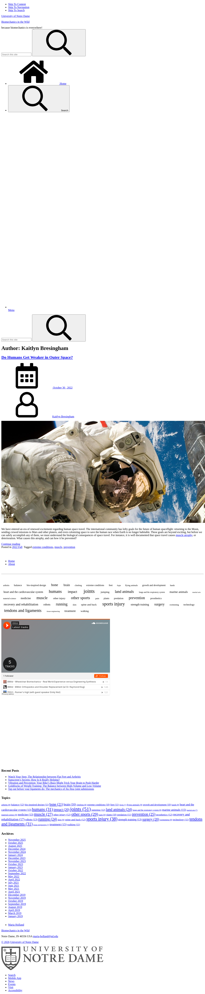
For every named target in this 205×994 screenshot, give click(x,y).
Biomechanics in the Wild (15, 21)
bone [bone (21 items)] (54, 585)
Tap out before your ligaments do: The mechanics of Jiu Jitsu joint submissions (51, 788)
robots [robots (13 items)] (46, 604)
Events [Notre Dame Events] (12, 984)
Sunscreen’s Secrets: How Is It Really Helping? (34, 779)
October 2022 (15, 870)
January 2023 (15, 867)
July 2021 (13, 882)
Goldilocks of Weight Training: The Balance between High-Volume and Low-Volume (54, 785)
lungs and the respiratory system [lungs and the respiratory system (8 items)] (152, 592)
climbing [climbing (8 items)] (78, 585)
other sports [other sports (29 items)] (80, 598)
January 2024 (15, 855)
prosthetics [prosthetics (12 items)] (156, 598)
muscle (58, 547)
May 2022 (13, 876)
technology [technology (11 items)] (189, 604)
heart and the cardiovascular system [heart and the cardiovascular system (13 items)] (23, 592)
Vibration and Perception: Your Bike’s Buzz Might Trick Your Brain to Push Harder (53, 782)
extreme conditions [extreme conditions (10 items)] (95, 585)
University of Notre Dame (15, 16)
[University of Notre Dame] (52, 969)
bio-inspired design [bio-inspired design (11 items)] (36, 585)
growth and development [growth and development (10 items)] (154, 585)
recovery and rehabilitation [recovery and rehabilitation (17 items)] (21, 604)
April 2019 (14, 910)
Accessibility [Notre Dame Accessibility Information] (15, 990)
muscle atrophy (184, 535)
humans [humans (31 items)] (55, 591)
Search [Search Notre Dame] (12, 975)
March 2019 (14, 913)
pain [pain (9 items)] (97, 598)
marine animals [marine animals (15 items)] (179, 592)
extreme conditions (42, 547)
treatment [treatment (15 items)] (70, 611)
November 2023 (17, 861)
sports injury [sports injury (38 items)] (113, 604)
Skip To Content (17, 4)
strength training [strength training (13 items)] (140, 604)
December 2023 (16, 858)
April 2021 (14, 891)
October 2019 (15, 900)
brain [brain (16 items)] (67, 585)
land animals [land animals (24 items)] (124, 591)
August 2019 (15, 907)
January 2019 (15, 916)
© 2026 (5, 942)
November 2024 (17, 852)
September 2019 (17, 904)
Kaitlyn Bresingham (63, 416)
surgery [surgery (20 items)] (159, 604)
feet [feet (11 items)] (111, 585)
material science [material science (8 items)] (9, 598)
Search (39, 99)
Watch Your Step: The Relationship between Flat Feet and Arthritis (44, 776)
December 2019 (16, 894)
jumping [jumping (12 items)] (105, 591)
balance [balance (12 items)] (18, 585)
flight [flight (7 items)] (119, 585)
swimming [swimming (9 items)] (174, 604)
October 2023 (15, 864)
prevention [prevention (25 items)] (137, 598)
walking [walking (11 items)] (85, 611)
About (11, 564)
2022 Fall (17, 547)
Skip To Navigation (18, 7)
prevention (69, 547)
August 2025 (15, 845)
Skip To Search (16, 10)
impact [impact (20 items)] (72, 592)
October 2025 (15, 842)
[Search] (59, 42)
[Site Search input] (16, 54)
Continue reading (10, 544)
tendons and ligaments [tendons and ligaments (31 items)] (23, 610)
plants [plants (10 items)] (106, 598)
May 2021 (13, 888)
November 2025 (17, 839)
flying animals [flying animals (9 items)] (131, 585)
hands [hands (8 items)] (172, 585)
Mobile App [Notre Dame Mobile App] (14, 978)
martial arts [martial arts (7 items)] (196, 592)
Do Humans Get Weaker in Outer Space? (37, 357)
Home (37, 83)
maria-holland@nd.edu (45, 936)
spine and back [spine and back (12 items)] (89, 604)
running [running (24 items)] (62, 604)
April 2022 (14, 879)
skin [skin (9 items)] (74, 604)
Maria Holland (16, 924)
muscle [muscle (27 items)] (42, 598)
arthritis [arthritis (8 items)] (6, 585)
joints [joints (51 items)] (89, 591)
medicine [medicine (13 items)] (26, 598)
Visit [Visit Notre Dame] (10, 987)
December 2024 (16, 848)
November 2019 (17, 897)
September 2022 (17, 873)
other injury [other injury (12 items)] (59, 598)
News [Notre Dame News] (11, 981)
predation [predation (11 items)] (118, 598)
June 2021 (13, 885)
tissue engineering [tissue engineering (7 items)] (53, 611)
